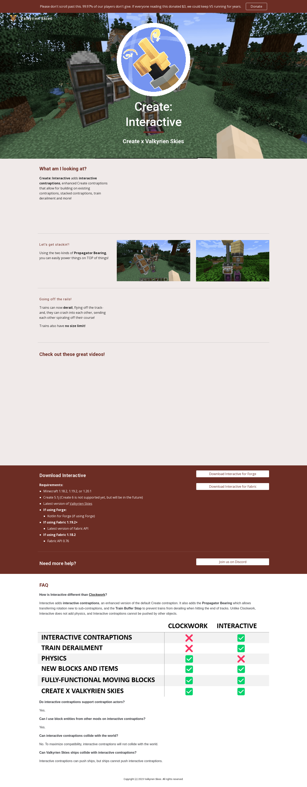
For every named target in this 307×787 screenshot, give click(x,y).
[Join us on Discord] (232, 561)
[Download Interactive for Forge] (232, 473)
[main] (153, 122)
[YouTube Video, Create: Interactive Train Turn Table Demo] (232, 315)
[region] (153, 6)
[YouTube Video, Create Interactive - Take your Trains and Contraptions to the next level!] (74, 440)
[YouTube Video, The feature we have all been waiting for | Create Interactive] (153, 390)
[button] (302, 18)
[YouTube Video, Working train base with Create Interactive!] (232, 390)
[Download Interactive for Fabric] (232, 486)
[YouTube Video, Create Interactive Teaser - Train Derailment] (153, 315)
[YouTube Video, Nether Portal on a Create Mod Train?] (232, 440)
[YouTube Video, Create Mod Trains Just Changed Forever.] (153, 440)
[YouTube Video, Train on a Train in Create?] (74, 390)
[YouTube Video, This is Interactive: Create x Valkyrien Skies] (193, 195)
